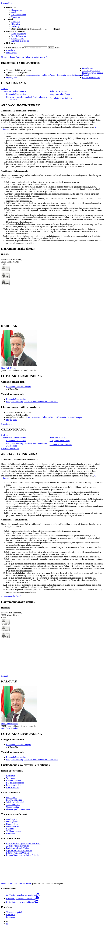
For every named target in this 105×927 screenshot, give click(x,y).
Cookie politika (17, 38)
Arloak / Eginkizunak (10, 448)
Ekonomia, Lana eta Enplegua (69, 75)
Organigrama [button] (87, 68)
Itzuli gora (10, 917)
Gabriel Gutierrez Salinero (61, 98)
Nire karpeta (11, 53)
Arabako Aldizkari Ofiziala (17, 846)
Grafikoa (4, 89)
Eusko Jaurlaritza (18, 15)
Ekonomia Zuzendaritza (16, 94)
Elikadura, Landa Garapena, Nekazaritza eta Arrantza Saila (25, 57)
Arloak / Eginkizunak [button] (91, 70)
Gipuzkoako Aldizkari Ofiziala (19, 850)
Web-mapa (15, 26)
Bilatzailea (15, 24)
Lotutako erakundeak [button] (91, 77)
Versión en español (14, 912)
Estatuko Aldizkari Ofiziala (17, 853)
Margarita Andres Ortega (60, 94)
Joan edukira (6, 3)
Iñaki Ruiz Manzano (58, 91)
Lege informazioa (13, 785)
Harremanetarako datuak (11, 596)
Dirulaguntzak (12, 822)
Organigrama (11, 77)
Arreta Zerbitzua (13, 804)
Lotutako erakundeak (10, 728)
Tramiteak (15, 17)
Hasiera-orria (16, 10)
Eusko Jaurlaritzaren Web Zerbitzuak (16, 883)
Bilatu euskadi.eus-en (20, 29)
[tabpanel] (52, 91)
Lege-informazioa (18, 36)
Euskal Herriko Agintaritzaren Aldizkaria (23, 843)
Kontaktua (15, 22)
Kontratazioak (12, 824)
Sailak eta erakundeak (15, 802)
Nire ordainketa (12, 826)
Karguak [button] (85, 75)
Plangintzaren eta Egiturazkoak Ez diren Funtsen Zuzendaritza (32, 401)
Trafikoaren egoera (14, 831)
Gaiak (13, 12)
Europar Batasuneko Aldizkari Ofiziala (22, 855)
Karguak (4, 676)
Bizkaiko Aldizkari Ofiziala (17, 848)
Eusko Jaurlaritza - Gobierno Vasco (40, 75)
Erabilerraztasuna (18, 34)
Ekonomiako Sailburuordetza (13, 91)
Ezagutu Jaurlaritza (14, 800)
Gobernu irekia (12, 807)
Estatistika (10, 833)
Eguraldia (10, 829)
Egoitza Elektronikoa (20, 41)
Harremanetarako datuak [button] (92, 73)
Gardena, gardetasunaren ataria (19, 809)
